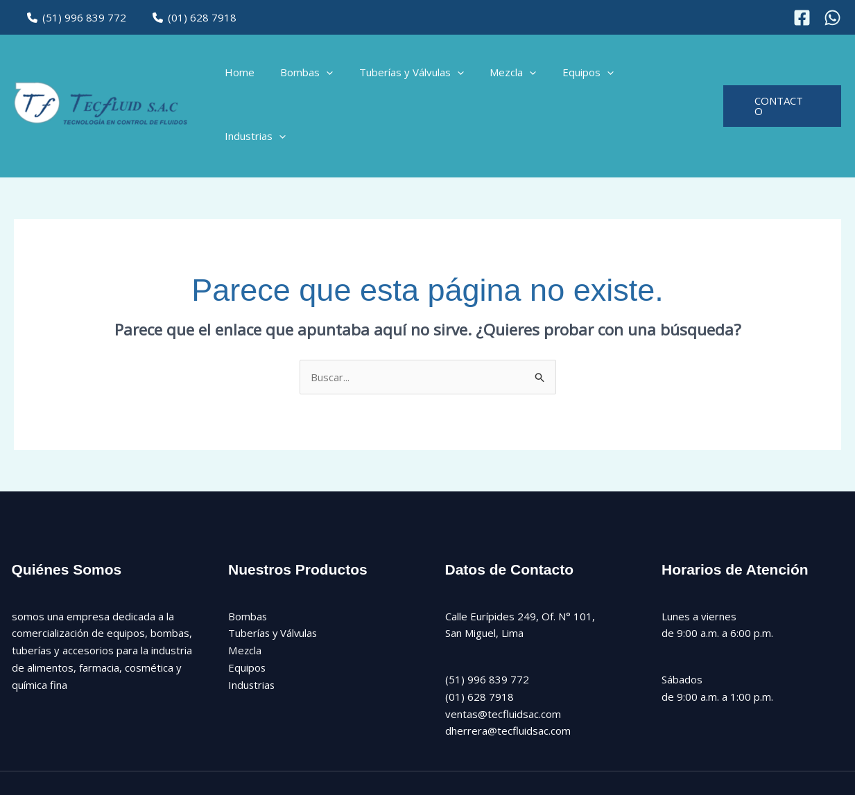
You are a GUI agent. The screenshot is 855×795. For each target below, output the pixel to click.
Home (262, 76)
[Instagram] (832, 17)
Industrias (667, 76)
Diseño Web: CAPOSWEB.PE (776, 753)
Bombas (324, 76)
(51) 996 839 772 (74, 17)
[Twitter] (487, 754)
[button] (344, 76)
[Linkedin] (547, 754)
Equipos (590, 76)
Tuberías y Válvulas (424, 76)
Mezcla (520, 76)
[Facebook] (802, 17)
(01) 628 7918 (187, 17)
